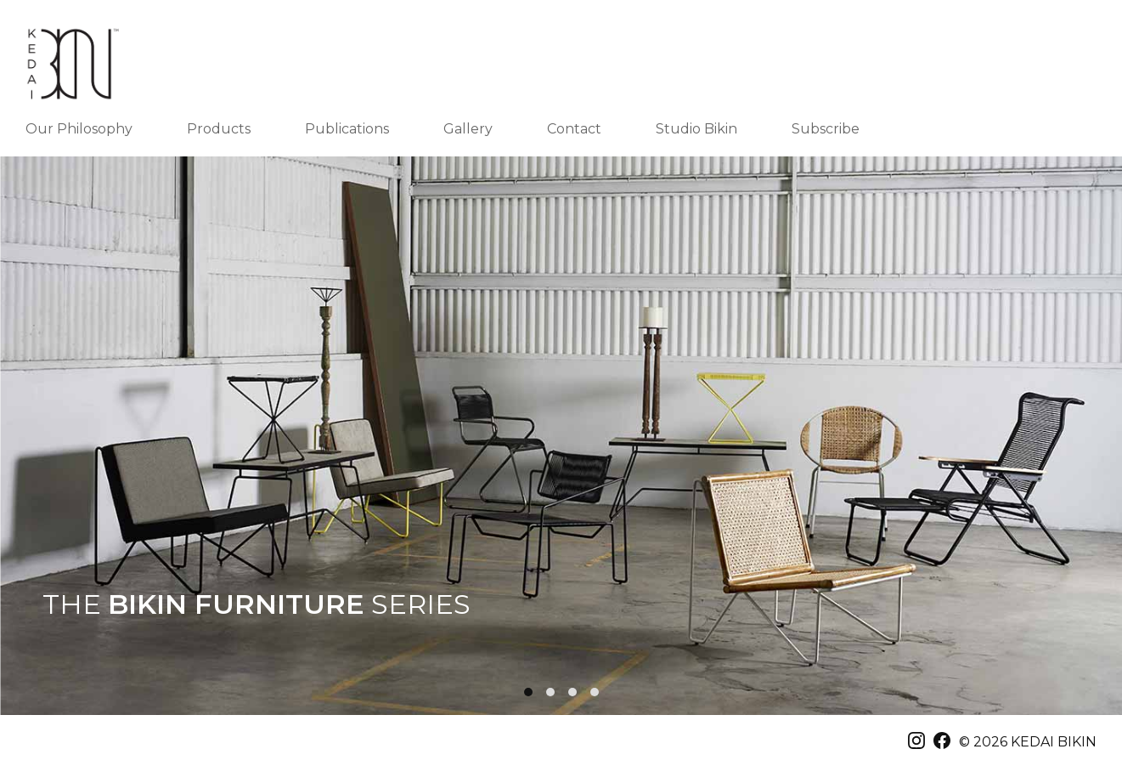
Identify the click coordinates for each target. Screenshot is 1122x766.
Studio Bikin (696, 129)
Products (219, 129)
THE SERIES (256, 604)
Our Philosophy (78, 129)
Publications (347, 129)
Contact (574, 129)
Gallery (468, 129)
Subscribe (826, 129)
